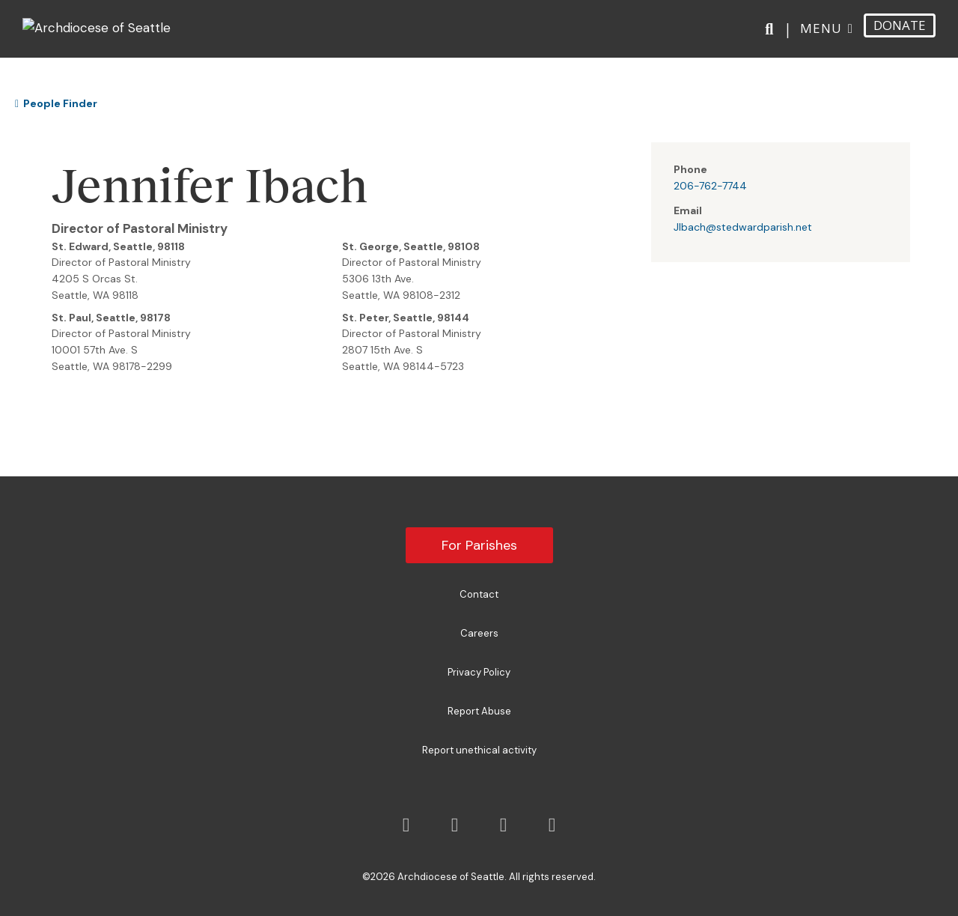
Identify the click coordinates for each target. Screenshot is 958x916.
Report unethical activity (479, 750)
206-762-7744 (710, 185)
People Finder (56, 103)
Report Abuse (479, 711)
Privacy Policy (479, 672)
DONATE (899, 33)
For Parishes (479, 545)
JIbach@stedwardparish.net (743, 227)
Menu (821, 36)
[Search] (772, 38)
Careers (479, 633)
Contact (479, 594)
